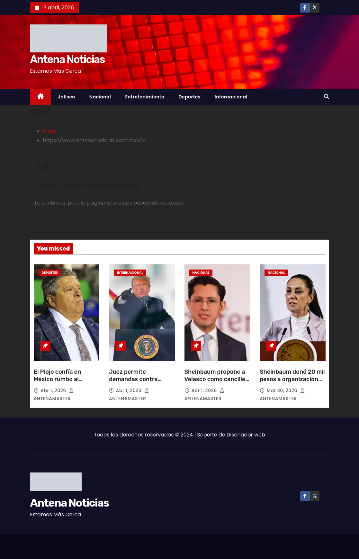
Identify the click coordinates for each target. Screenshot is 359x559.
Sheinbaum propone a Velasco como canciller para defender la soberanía (216, 383)
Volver (55, 221)
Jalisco (66, 97)
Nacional (100, 97)
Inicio (50, 131)
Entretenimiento (144, 97)
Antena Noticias (67, 59)
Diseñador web (246, 434)
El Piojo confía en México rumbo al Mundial (57, 379)
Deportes (189, 97)
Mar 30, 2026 (283, 390)
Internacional (231, 97)
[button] (326, 96)
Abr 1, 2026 (53, 390)
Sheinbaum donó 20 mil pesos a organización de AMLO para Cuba (292, 379)
